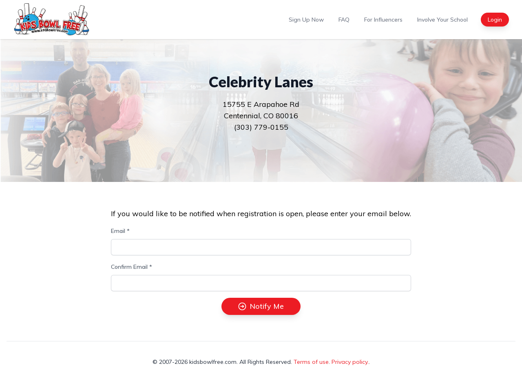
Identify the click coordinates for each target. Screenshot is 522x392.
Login (495, 19)
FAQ (343, 19)
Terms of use (311, 361)
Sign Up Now (306, 19)
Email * (120, 231)
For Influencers (383, 19)
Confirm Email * (131, 266)
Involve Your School (442, 19)
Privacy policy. (350, 361)
